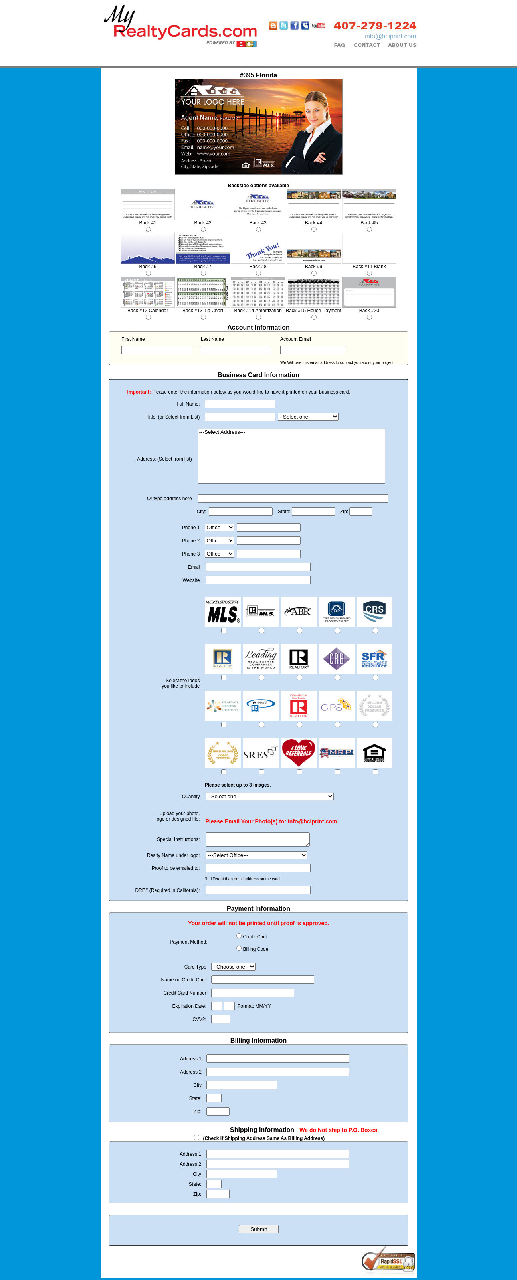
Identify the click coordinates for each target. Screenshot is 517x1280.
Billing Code (255, 951)
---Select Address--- (291, 432)
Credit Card (255, 939)
